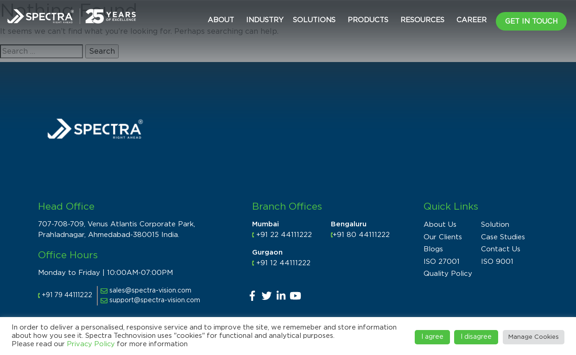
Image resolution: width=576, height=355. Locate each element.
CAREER (471, 20)
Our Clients (443, 237)
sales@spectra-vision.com (146, 290)
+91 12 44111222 (283, 263)
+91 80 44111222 (361, 234)
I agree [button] (432, 337)
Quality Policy (448, 273)
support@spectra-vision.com (150, 300)
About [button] (221, 20)
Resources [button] (422, 20)
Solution (495, 224)
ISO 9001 (497, 261)
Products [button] (368, 20)
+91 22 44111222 (284, 234)
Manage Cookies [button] (533, 337)
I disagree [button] (476, 337)
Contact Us (500, 249)
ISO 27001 (442, 261)
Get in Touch (531, 21)
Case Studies (503, 237)
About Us (440, 224)
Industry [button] (265, 20)
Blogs (433, 249)
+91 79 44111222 (67, 295)
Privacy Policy (91, 344)
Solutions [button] (314, 20)
